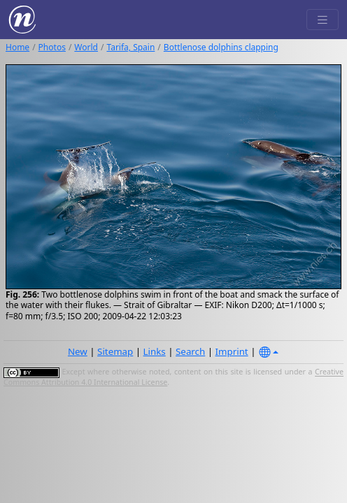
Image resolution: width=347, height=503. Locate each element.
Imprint (231, 351)
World (86, 47)
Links (154, 351)
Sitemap (115, 351)
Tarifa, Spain (130, 47)
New (77, 351)
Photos (52, 47)
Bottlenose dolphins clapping (221, 47)
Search (190, 351)
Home (17, 47)
